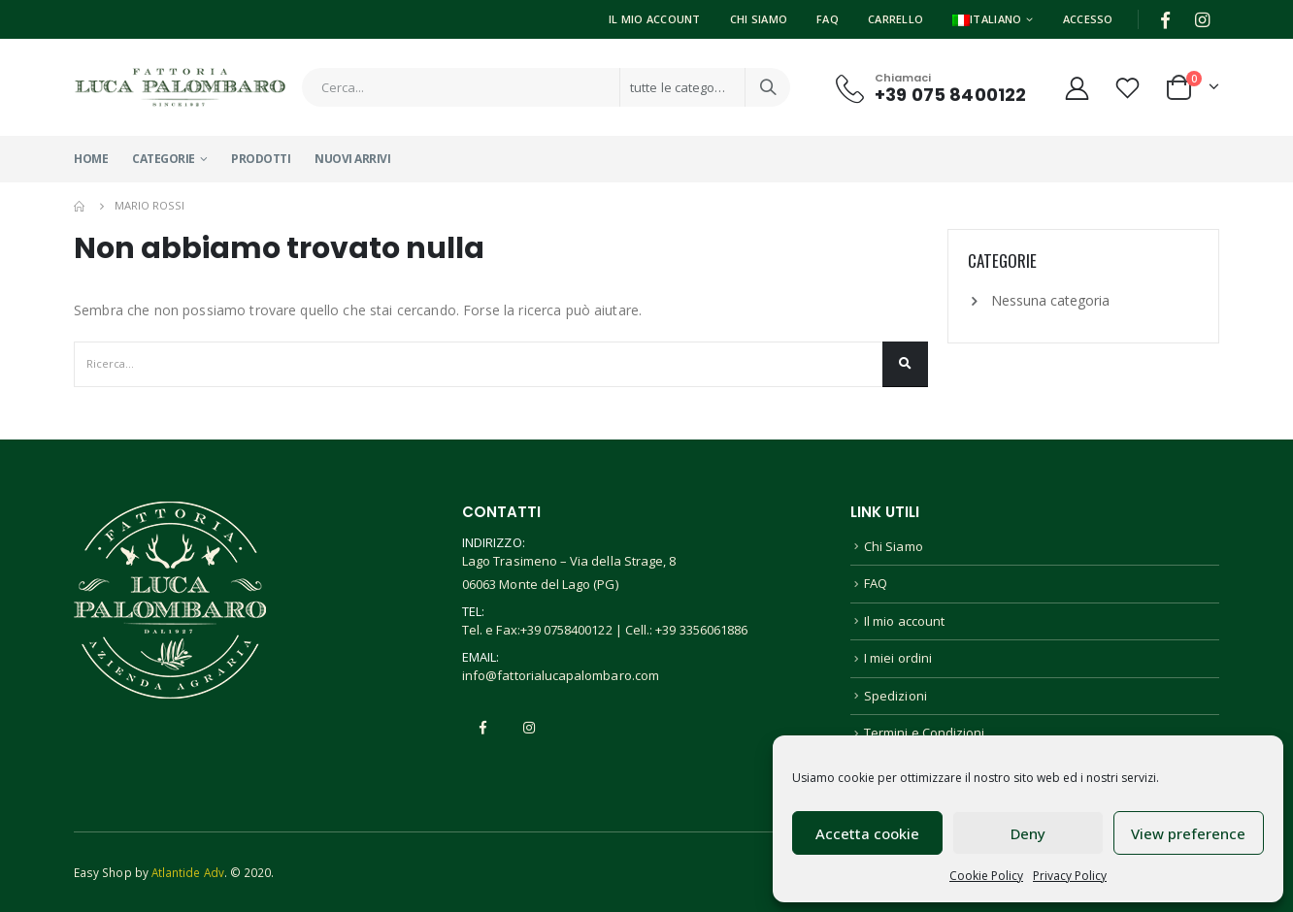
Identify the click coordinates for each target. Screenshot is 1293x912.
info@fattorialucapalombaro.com (560, 675)
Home (91, 158)
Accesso (1088, 19)
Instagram (529, 727)
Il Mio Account (655, 19)
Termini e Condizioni (924, 732)
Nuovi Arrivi (352, 158)
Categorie (163, 158)
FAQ (827, 19)
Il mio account (904, 621)
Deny (1028, 833)
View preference (1188, 833)
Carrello (895, 19)
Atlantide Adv (187, 872)
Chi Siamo (758, 19)
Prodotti (260, 158)
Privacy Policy (1070, 875)
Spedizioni (895, 695)
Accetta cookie (867, 833)
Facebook (483, 727)
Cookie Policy (986, 875)
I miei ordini (898, 658)
